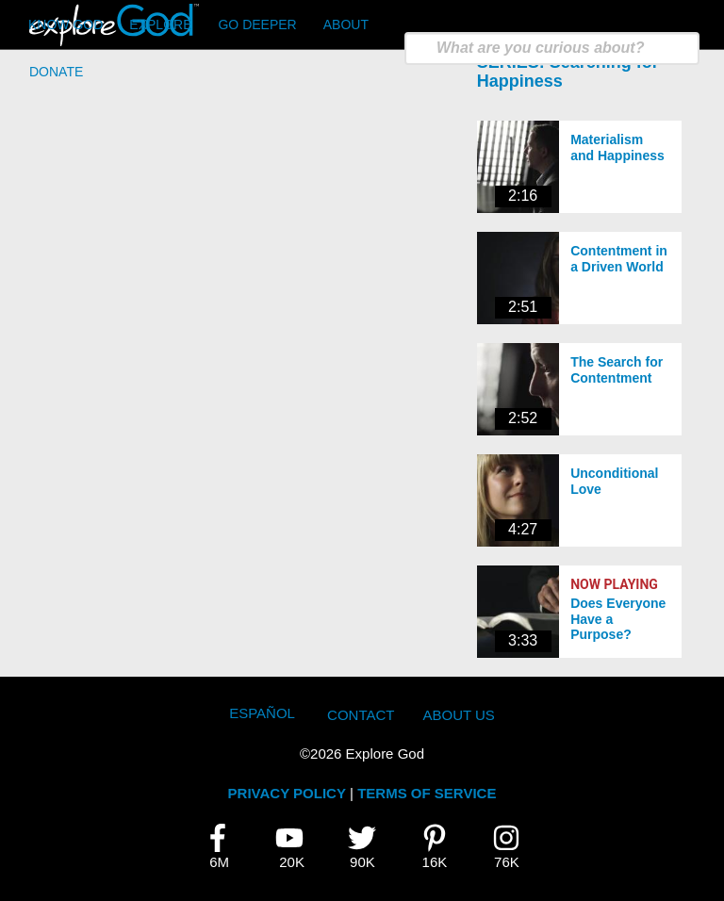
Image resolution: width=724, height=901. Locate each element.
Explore (160, 24)
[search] (551, 48)
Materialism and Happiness (617, 147)
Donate (56, 71)
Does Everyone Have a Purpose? (618, 619)
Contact (360, 715)
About (346, 24)
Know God (65, 24)
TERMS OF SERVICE (426, 793)
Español (262, 713)
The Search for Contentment (616, 369)
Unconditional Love (614, 481)
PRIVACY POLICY (287, 793)
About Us (458, 715)
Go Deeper (257, 24)
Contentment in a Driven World (618, 258)
